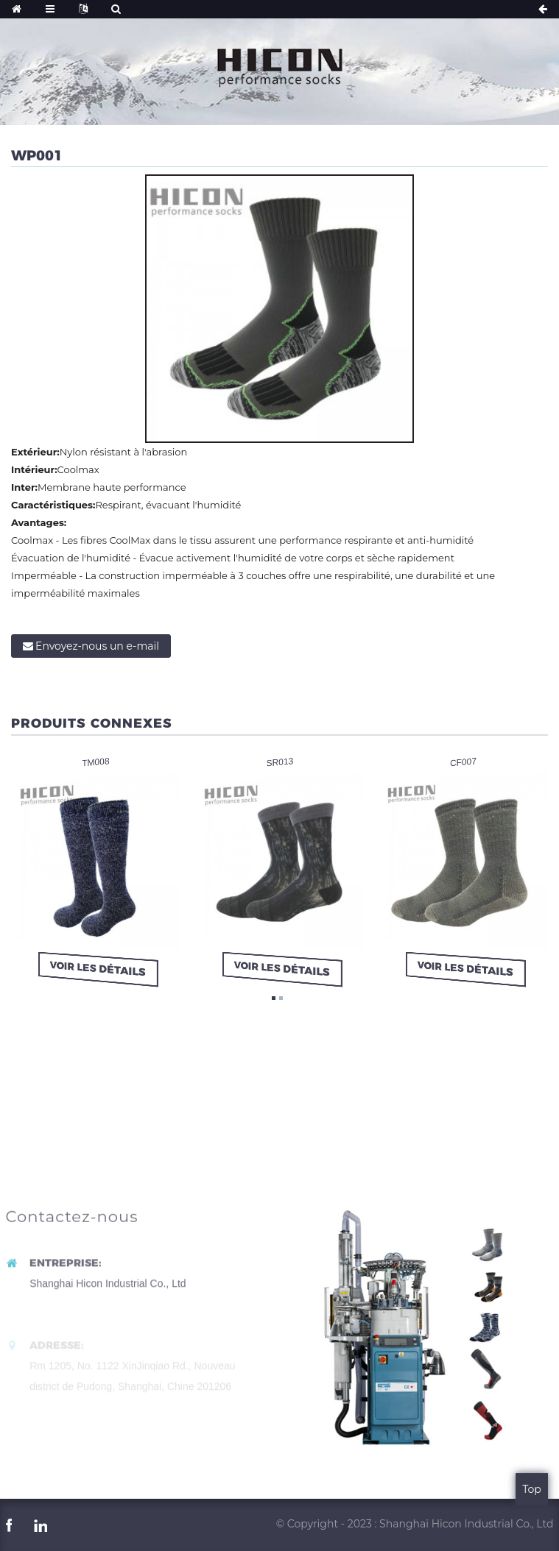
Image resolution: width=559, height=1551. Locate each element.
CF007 (463, 762)
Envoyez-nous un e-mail (97, 646)
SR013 (279, 762)
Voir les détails (97, 968)
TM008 (95, 762)
